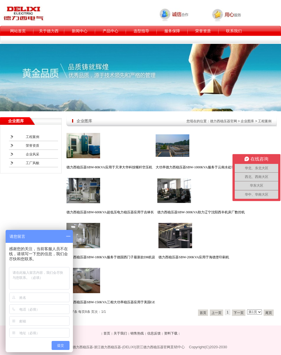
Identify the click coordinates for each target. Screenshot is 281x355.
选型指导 (141, 31)
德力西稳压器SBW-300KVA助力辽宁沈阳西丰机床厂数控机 (201, 212)
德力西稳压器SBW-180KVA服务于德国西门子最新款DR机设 (110, 257)
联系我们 (234, 31)
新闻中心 (79, 31)
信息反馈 (154, 333)
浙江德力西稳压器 (107, 347)
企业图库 (247, 121)
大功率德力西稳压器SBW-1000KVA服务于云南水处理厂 (197, 167)
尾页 (268, 313)
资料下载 (171, 333)
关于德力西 (49, 31)
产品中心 (110, 31)
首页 (203, 313)
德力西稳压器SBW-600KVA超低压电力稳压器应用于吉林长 (110, 212)
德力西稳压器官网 (223, 121)
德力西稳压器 (83, 347)
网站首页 (18, 31)
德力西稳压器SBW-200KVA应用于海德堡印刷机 (193, 257)
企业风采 (32, 154)
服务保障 (172, 31)
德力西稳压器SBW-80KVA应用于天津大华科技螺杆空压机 (109, 167)
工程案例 (264, 121)
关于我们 (120, 333)
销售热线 (137, 333)
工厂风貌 (32, 163)
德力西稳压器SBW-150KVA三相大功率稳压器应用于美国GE (110, 302)
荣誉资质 (203, 31)
